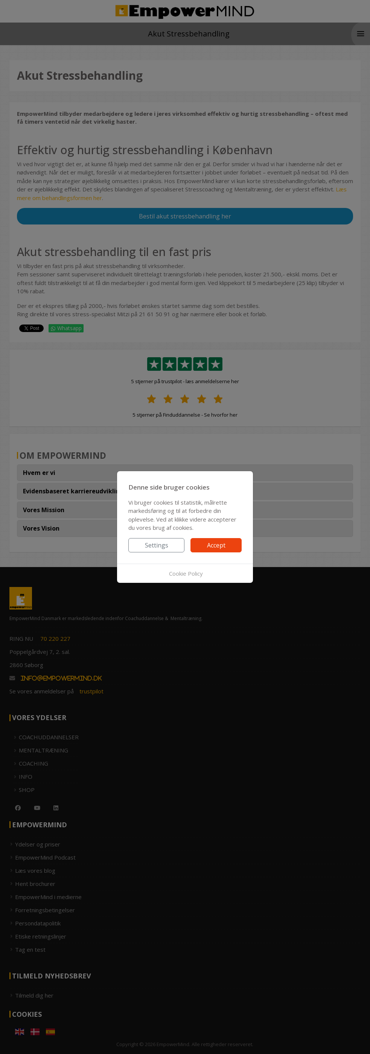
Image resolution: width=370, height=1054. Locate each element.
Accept (216, 545)
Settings (156, 545)
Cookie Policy (186, 573)
